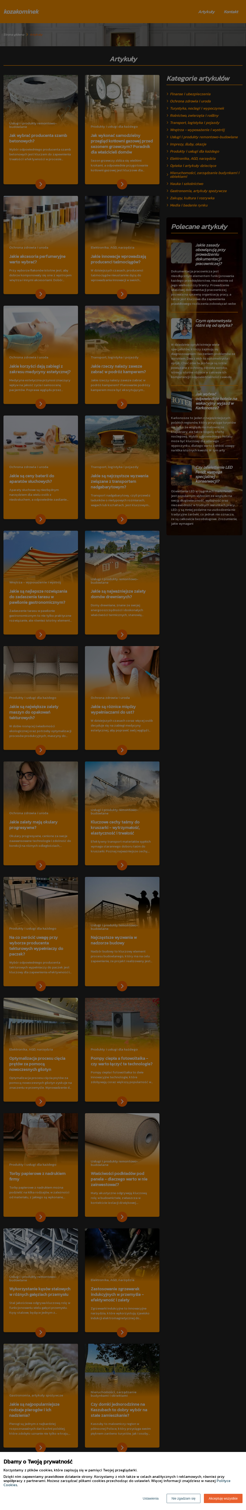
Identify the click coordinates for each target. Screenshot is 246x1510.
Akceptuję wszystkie (223, 1498)
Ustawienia (151, 1498)
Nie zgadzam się (183, 1498)
